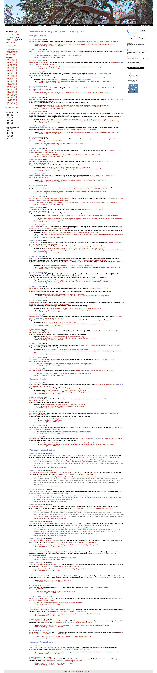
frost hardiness (44, 569)
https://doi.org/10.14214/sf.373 (58, 634)
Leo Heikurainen (34, 113)
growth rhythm (66, 580)
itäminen (66, 294)
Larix (58, 557)
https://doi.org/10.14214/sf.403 (80, 649)
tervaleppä (96, 215)
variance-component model (111, 652)
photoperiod (88, 364)
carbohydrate (74, 614)
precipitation (72, 602)
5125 (36, 152)
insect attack (61, 625)
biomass (42, 92)
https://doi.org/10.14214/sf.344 (38, 589)
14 (102, 176)
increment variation (103, 477)
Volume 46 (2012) (12, 81)
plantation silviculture (90, 528)
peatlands (105, 351)
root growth (96, 614)
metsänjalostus (59, 337)
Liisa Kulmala (33, 455)
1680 (100, 457)
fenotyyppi (85, 281)
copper (112, 267)
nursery (42, 202)
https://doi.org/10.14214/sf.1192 (105, 508)
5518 (80, 53)
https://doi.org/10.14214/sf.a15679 (92, 53)
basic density (76, 180)
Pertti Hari (43, 198)
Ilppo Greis (32, 150)
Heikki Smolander (53, 540)
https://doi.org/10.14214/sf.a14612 (39, 333)
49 (65, 474)
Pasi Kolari (68, 455)
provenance (84, 191)
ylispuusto (87, 349)
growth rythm (113, 202)
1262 (76, 474)
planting (62, 81)
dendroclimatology (63, 602)
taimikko (55, 105)
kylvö (49, 79)
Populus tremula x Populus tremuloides (75, 250)
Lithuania (78, 220)
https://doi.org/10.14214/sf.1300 (59, 493)
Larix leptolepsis (104, 202)
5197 (74, 129)
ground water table (109, 234)
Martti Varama (50, 621)
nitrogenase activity (97, 92)
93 (95, 438)
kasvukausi (73, 390)
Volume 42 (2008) (12, 88)
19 (113, 88)
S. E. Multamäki (34, 399)
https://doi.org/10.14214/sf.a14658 (71, 276)
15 (117, 150)
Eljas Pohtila (33, 258)
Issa (74, 591)
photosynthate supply (90, 180)
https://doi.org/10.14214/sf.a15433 (42, 90)
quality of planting (89, 545)
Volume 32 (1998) (12, 104)
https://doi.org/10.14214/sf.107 (87, 542)
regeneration (64, 121)
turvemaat (67, 215)
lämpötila (59, 390)
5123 (106, 161)
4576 (93, 370)
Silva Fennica (80, 41)
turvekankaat (69, 443)
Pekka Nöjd (61, 455)
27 (69, 53)
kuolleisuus (80, 79)
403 (70, 649)
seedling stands (97, 106)
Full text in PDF (51, 46)
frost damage (61, 55)
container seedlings (70, 569)
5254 (30, 90)
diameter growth (81, 67)
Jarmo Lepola (52, 113)
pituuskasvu (87, 79)
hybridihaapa (55, 248)
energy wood (52, 528)
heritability (71, 281)
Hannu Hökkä (33, 506)
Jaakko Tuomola (60, 647)
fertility (60, 220)
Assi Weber (54, 88)
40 (96, 587)
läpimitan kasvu (62, 105)
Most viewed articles (11, 46)
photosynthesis (60, 154)
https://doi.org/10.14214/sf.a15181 (59, 115)
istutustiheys (86, 248)
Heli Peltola (67, 552)
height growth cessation (83, 569)
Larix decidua (66, 202)
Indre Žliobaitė (42, 455)
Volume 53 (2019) (12, 70)
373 (48, 634)
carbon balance (52, 44)
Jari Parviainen (34, 99)
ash (74, 220)
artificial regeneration (81, 81)
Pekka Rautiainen (34, 274)
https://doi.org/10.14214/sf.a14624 (54, 318)
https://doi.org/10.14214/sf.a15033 (39, 177)
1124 (92, 525)
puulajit (62, 215)
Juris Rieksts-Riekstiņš (54, 523)
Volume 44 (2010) (12, 85)
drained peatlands (85, 121)
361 (67, 611)
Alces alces (69, 67)
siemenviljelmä (92, 280)
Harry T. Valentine (34, 41)
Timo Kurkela (33, 621)
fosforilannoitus (89, 265)
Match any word (134, 33)
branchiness (78, 281)
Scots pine (94, 121)
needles (58, 636)
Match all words (134, 35)
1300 (48, 493)
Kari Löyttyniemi (43, 62)
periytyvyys (62, 280)
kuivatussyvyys (86, 232)
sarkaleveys (104, 119)
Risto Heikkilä (33, 62)
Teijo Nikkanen (59, 552)
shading (76, 154)
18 (117, 384)
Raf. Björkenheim (34, 427)
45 (67, 542)
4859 (84, 260)
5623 (97, 41)
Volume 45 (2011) (12, 83)
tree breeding (72, 338)
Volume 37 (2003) (12, 96)
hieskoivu (115, 215)
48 (83, 508)
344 (106, 587)
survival (57, 496)
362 (36, 600)
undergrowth (86, 154)
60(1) (15, 32)
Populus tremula (44, 373)
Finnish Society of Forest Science (82, 671)
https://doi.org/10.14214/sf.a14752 (59, 228)
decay (76, 373)
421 (63, 661)
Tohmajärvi (100, 280)
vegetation (43, 431)
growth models (66, 511)
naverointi (78, 232)
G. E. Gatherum (43, 359)
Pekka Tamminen (45, 632)
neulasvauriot (64, 167)
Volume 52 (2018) (12, 72)
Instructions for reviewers (13, 49)
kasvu (54, 443)
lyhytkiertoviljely (78, 248)
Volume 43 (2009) (12, 86)
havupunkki (65, 322)
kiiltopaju (70, 248)
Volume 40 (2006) (12, 91)
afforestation (63, 310)
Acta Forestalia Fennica (103, 384)
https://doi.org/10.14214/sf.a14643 (39, 290)
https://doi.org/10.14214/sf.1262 (87, 474)
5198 (48, 115)
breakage (89, 67)
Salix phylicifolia (118, 250)
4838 (47, 304)
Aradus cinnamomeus (112, 132)
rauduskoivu (86, 105)
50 (90, 457)
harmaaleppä (63, 248)
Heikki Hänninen (34, 51)
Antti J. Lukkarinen (35, 552)
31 (87, 41)
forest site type (83, 373)
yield (45, 250)
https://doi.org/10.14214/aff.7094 (38, 400)
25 (99, 74)
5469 (37, 64)
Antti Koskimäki (34, 198)
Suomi (56, 280)
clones (63, 92)
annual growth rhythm (100, 191)
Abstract (36, 46)
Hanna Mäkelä (43, 506)
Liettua (101, 215)
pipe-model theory (104, 44)
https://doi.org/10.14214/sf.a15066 (47, 152)
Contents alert (131, 57)
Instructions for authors (12, 51)
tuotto (92, 248)
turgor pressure (77, 460)
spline (50, 591)
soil (90, 636)
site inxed (112, 44)
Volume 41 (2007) (12, 89)
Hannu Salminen (34, 598)
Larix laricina (82, 202)
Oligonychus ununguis (86, 324)
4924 (103, 209)
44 (104, 553)
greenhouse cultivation (93, 202)
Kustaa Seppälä (34, 302)
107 (77, 542)
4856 (59, 276)
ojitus (45, 404)
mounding (81, 545)
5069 (85, 189)
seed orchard (93, 281)
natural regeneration (74, 121)
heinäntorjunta (72, 79)
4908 (47, 228)
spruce (57, 431)
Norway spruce (44, 154)
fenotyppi (76, 280)
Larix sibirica (106, 106)
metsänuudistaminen (62, 79)
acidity (79, 169)
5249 (32, 101)
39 (118, 598)
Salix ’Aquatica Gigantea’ (106, 250)
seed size (90, 191)
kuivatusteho (94, 232)
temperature (72, 392)
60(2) (17, 35)
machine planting (60, 545)
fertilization (57, 121)
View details (42, 46)
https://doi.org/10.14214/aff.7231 (42, 386)
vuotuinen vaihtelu (82, 390)
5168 (40, 141)
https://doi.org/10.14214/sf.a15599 (39, 75)
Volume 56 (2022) (12, 65)
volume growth (88, 106)
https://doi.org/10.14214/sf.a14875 (59, 200)
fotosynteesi (71, 167)
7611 (102, 438)
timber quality (61, 67)
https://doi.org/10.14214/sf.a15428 (44, 101)
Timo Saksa (33, 647)
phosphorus (100, 267)
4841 (107, 288)
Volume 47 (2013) (12, 80)
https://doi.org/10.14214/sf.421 (73, 661)
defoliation (54, 625)
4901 (36, 244)
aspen (89, 373)
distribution (61, 373)
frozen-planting (65, 663)
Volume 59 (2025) (12, 61)
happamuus (79, 167)
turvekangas (82, 404)
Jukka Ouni (43, 345)
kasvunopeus (105, 105)
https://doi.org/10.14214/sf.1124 (103, 525)
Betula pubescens (88, 218)
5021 (48, 200)
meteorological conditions (82, 477)
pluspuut (66, 337)
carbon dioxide (72, 44)
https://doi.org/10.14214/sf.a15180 (86, 129)
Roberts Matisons (43, 472)
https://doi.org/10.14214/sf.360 (84, 622)
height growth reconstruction (66, 477)
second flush (94, 569)
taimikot (91, 119)
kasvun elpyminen (93, 443)
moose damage (97, 67)
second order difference (66, 591)
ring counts (55, 591)
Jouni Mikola (33, 187)
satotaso (97, 248)
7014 (42, 429)
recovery (71, 636)
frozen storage (83, 614)
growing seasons (87, 392)
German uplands (77, 431)
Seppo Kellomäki (45, 51)
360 (74, 622)
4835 (42, 318)
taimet (50, 167)
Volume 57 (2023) (12, 64)
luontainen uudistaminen (55, 119)
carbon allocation (62, 44)
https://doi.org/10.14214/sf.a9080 (105, 370)
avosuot (58, 232)
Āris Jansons (33, 472)
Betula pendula (48, 106)
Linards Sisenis (62, 472)
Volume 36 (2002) (12, 97)
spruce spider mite (74, 324)
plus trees (93, 338)
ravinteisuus (55, 215)
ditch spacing (115, 121)
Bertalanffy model (82, 44)
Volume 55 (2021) (12, 67)
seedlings (85, 169)
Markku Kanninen (45, 176)
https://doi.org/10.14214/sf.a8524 (109, 41)
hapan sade (86, 167)
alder (49, 220)
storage (72, 663)
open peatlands (90, 234)
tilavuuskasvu (71, 105)
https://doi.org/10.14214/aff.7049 (38, 415)
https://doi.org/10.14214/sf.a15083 (52, 141)
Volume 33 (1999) (12, 102)
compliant (12, 42)
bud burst (68, 55)
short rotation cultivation (40, 251)
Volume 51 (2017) (12, 73)
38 (53, 661)
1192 (93, 508)
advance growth (75, 511)
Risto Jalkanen (44, 598)
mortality (67, 81)
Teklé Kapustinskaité (35, 209)
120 (114, 553)
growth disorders (83, 636)
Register (129, 43)
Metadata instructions (12, 52)
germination (80, 295)
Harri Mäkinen (103, 455)
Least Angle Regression (101, 460)
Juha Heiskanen (42, 647)
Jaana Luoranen (34, 491)
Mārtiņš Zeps (42, 523)
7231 (30, 386)
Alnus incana (57, 92)
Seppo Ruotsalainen (47, 552)
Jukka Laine (43, 113)
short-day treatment (71, 496)
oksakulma (107, 280)
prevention (91, 132)
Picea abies (47, 81)
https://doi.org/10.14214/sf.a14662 (96, 260)
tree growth (59, 528)
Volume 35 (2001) (12, 99)
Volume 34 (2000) (12, 101)
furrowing (36, 235)
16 (30, 141)
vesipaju (102, 248)
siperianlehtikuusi (95, 105)
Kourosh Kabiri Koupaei (80, 455)
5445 (110, 74)
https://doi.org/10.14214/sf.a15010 (97, 189)
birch (64, 218)
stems (74, 67)
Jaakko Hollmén (93, 455)
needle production (80, 625)
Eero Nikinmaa (52, 455)
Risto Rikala (43, 491)
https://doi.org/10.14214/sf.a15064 (39, 163)
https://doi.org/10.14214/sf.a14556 (39, 361)
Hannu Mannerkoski (35, 288)
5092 (113, 176)
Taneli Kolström (34, 74)
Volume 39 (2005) (12, 93)
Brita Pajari (64, 51)
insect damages (82, 132)
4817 (98, 345)
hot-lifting (90, 614)
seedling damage (72, 557)
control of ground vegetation (103, 81)
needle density (70, 625)
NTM (49, 625)
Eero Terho (51, 127)
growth (83, 364)
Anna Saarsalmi (46, 88)
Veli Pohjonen (33, 242)
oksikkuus (51, 280)
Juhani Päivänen (34, 227)
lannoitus (78, 119)
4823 (116, 331)
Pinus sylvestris (44, 55)
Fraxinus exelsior (68, 220)
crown (80, 154)
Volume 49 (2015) (12, 77)
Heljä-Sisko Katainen (35, 161)
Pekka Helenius (34, 659)
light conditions (101, 180)
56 (86, 370)
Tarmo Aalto (42, 621)
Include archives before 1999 (137, 38)
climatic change (76, 55)
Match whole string (135, 37)
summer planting (83, 496)
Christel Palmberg (34, 331)
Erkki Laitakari (33, 413)
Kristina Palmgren (34, 88)
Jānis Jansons (72, 472)
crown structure (95, 154)
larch (54, 202)
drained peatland (64, 406)
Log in (129, 49)
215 (105, 577)
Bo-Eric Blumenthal (35, 370)
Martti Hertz (33, 384)
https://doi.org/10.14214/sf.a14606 (110, 345)
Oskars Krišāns (77, 523)
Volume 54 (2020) (12, 69)
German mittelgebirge (65, 431)
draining (81, 406)
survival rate (91, 81)
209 (60, 566)
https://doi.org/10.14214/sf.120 (38, 555)
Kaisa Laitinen (55, 51)
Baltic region (93, 477)
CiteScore (13, 38)
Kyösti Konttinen (45, 564)
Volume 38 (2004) (12, 94)
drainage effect (99, 234)
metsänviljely (56, 265)
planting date (66, 614)
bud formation (60, 569)
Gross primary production (65, 460)
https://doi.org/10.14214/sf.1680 (112, 457)
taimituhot (51, 322)
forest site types (86, 431)
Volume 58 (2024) (12, 62)
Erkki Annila (43, 127)
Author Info (60, 46)
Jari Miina (51, 647)
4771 (112, 359)
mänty (46, 119)
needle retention (90, 625)
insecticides (74, 132)
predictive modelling (88, 460)
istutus (53, 79)
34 (113, 384)
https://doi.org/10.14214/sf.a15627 (48, 64)
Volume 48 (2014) (12, 78)
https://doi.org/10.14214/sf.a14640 (59, 304)
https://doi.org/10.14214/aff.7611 (114, 438)
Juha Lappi (32, 587)
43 (49, 566)
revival (112, 444)
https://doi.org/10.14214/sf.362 (45, 600)
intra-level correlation (97, 652)
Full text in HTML (44, 467)
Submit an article (10, 54)
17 (37, 115)
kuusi (45, 79)
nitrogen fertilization (71, 92)
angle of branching (102, 281)
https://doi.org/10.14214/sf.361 (77, 611)
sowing (72, 81)
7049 (117, 413)
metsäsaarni (37, 217)
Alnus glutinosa (43, 220)
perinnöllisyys (81, 337)
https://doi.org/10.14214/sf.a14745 (47, 244)
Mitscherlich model (92, 44)
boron (76, 636)
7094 (104, 399)
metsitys (55, 308)
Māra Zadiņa (53, 472)
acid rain (100, 169)
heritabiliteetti (83, 280)
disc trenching (75, 652)
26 (121, 62)
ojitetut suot (85, 119)
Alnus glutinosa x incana (84, 92)
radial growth (68, 180)
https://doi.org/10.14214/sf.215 (115, 577)
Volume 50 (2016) (12, 75)
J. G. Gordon (33, 359)
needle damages (93, 169)
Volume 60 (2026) (12, 59)
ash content (54, 220)
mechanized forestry (71, 545)
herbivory (106, 625)
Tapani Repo (72, 51)
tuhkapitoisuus (108, 215)
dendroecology (53, 477)
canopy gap (83, 511)
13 (37, 200)
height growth (44, 44)
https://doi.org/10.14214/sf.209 (70, 566)
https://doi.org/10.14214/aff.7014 (54, 429)
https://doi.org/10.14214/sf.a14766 (39, 211)
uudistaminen (71, 119)
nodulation (106, 92)
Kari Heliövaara (34, 127)
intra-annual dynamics (77, 528)
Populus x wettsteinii (92, 250)
